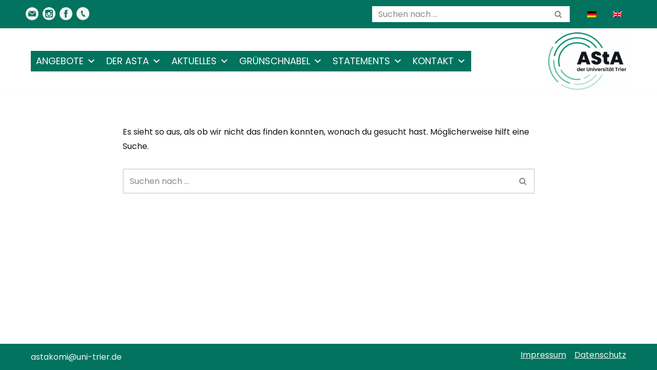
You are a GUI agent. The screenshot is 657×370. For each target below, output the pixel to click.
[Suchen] (459, 14)
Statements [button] (367, 61)
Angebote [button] (66, 61)
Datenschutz (600, 355)
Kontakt (439, 61)
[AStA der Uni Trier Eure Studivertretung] (587, 61)
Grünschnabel (280, 61)
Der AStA (133, 61)
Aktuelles (200, 61)
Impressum (543, 355)
